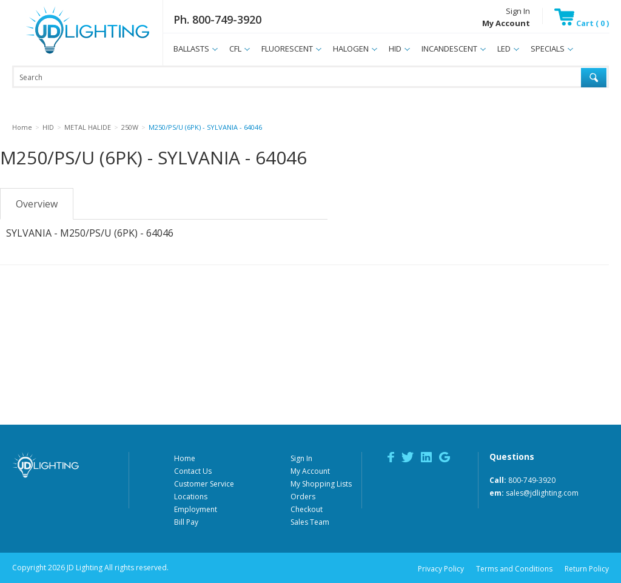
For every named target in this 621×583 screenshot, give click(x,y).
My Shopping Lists (321, 484)
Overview (37, 204)
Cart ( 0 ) (581, 23)
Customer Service (204, 484)
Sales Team (309, 522)
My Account (310, 471)
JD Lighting (72, 53)
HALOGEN (351, 48)
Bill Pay (186, 522)
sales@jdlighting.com (542, 493)
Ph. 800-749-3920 (217, 19)
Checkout (306, 509)
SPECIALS (548, 48)
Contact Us (193, 471)
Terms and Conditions (514, 569)
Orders (302, 496)
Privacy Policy (441, 569)
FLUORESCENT (287, 48)
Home (184, 458)
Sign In (518, 10)
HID (395, 48)
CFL (235, 48)
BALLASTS (191, 48)
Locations (190, 496)
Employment (195, 509)
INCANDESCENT (449, 48)
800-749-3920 (532, 480)
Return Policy (587, 569)
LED (504, 48)
